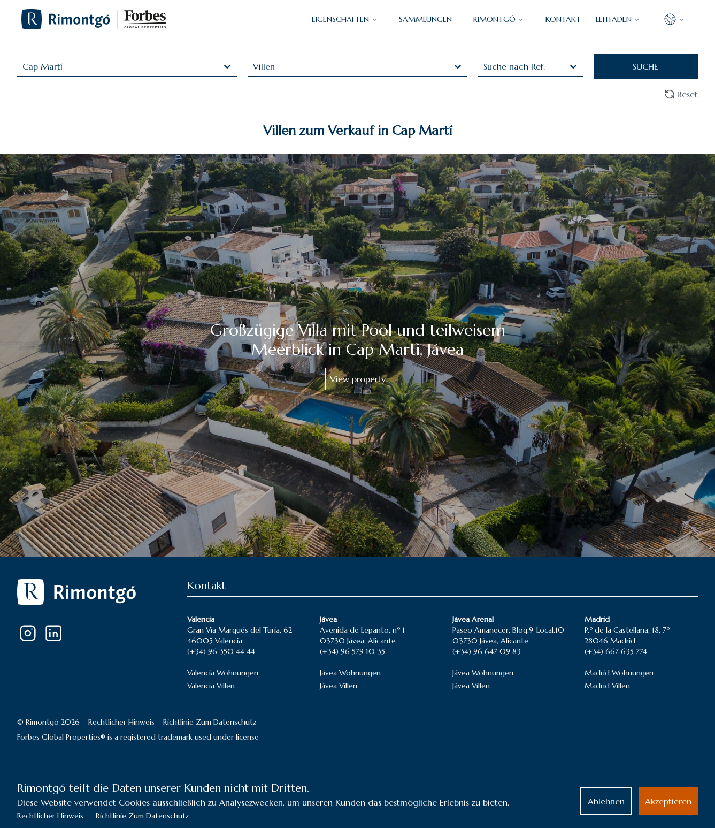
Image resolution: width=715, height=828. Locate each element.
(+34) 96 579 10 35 (352, 651)
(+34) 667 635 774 (616, 651)
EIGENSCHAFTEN (345, 19)
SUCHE (645, 66)
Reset (681, 94)
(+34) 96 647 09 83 (486, 651)
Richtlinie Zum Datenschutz (210, 722)
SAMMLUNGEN (425, 19)
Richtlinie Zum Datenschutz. (143, 816)
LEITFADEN (618, 19)
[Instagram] (28, 633)
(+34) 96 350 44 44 (221, 651)
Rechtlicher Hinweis (121, 722)
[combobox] (23, 66)
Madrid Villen (607, 685)
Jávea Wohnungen (350, 673)
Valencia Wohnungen (222, 673)
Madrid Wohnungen (619, 673)
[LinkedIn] (53, 633)
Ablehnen (606, 801)
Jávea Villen (338, 685)
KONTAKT (563, 19)
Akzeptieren (668, 801)
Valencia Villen (211, 685)
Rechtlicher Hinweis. (51, 816)
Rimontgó (498, 19)
